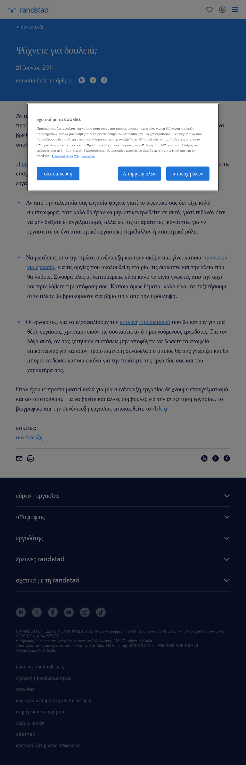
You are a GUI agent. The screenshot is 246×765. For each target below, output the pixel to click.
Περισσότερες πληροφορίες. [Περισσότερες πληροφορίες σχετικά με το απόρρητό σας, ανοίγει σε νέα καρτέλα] (73, 156)
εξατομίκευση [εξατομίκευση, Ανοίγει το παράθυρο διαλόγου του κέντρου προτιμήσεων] (58, 173)
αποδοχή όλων (188, 173)
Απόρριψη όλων (140, 173)
